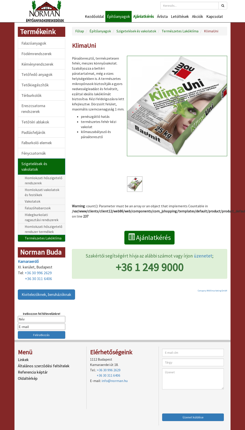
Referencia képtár (33, 372)
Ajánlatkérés (143, 16)
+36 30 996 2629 (38, 272)
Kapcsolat (214, 16)
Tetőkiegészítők (35, 84)
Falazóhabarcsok (38, 208)
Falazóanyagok (33, 43)
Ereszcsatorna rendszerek (33, 108)
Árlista (162, 16)
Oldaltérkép (27, 378)
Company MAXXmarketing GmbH (212, 290)
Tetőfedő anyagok (37, 74)
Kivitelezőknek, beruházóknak (46, 294)
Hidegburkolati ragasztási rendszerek (41, 217)
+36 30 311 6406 (38, 278)
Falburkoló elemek (36, 142)
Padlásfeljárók (33, 132)
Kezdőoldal (94, 16)
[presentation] (196, 400)
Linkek (23, 359)
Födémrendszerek (36, 53)
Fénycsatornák (33, 153)
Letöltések (180, 16)
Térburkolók (31, 95)
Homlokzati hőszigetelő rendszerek (43, 180)
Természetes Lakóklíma (43, 238)
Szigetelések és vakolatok (34, 166)
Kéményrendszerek (37, 64)
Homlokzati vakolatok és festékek (42, 192)
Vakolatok (32, 201)
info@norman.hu (115, 380)
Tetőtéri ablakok (35, 122)
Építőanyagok (118, 16)
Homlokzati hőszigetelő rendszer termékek (43, 229)
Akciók (197, 16)
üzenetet (203, 256)
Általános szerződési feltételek (43, 365)
